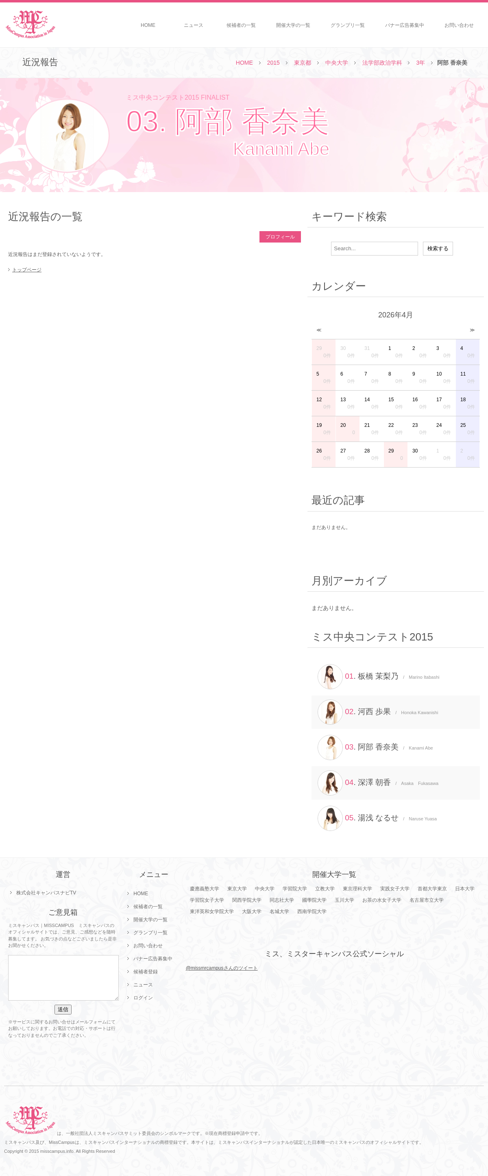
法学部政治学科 (382, 62)
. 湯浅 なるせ (377, 818)
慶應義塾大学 (204, 889)
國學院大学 (314, 900)
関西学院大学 (246, 900)
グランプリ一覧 (348, 25)
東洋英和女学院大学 (212, 911)
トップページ (26, 270)
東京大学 (237, 889)
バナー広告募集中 (404, 25)
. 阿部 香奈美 (375, 747)
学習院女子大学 (207, 900)
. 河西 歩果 (378, 712)
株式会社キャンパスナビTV (46, 893)
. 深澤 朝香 (378, 783)
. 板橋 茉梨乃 (379, 676)
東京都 (302, 62)
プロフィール (280, 237)
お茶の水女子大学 (381, 900)
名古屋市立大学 (427, 900)
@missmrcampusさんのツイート (222, 968)
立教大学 (325, 889)
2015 (273, 62)
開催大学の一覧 (293, 25)
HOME (148, 25)
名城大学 (279, 911)
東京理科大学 (357, 889)
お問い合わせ (459, 25)
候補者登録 (145, 972)
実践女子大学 (395, 889)
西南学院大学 (312, 911)
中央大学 (336, 62)
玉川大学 (344, 900)
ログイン (143, 998)
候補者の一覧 (241, 25)
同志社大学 (282, 900)
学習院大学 (295, 889)
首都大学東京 (432, 889)
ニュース (193, 25)
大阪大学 (251, 911)
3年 (420, 62)
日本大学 (465, 889)
